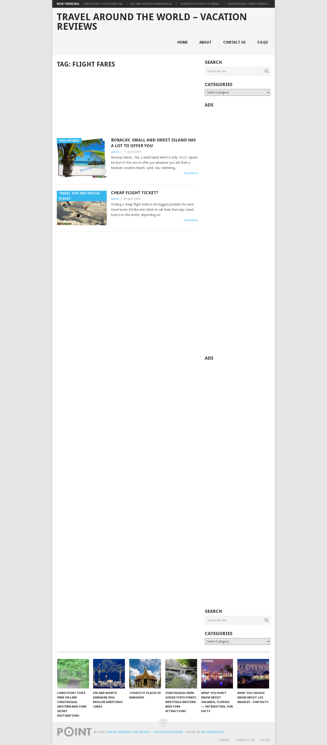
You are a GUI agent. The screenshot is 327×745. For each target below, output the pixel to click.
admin (115, 151)
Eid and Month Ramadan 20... (151, 3)
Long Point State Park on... (103, 3)
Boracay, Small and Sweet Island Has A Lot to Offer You (153, 143)
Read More (191, 173)
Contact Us (234, 42)
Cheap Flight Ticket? (134, 192)
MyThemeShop (212, 732)
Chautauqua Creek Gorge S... (249, 3)
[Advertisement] (127, 103)
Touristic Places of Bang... (200, 3)
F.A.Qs (263, 42)
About (205, 42)
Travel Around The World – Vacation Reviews (152, 21)
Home (182, 42)
